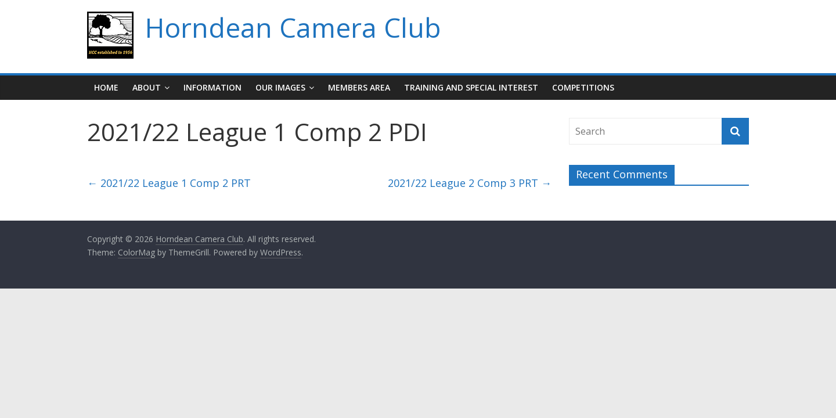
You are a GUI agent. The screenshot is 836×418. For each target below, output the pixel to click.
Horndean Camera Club (293, 27)
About (146, 87)
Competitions (583, 87)
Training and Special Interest (471, 87)
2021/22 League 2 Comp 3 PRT (470, 183)
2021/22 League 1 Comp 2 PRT (169, 183)
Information (212, 87)
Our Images (280, 87)
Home (106, 87)
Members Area (359, 87)
